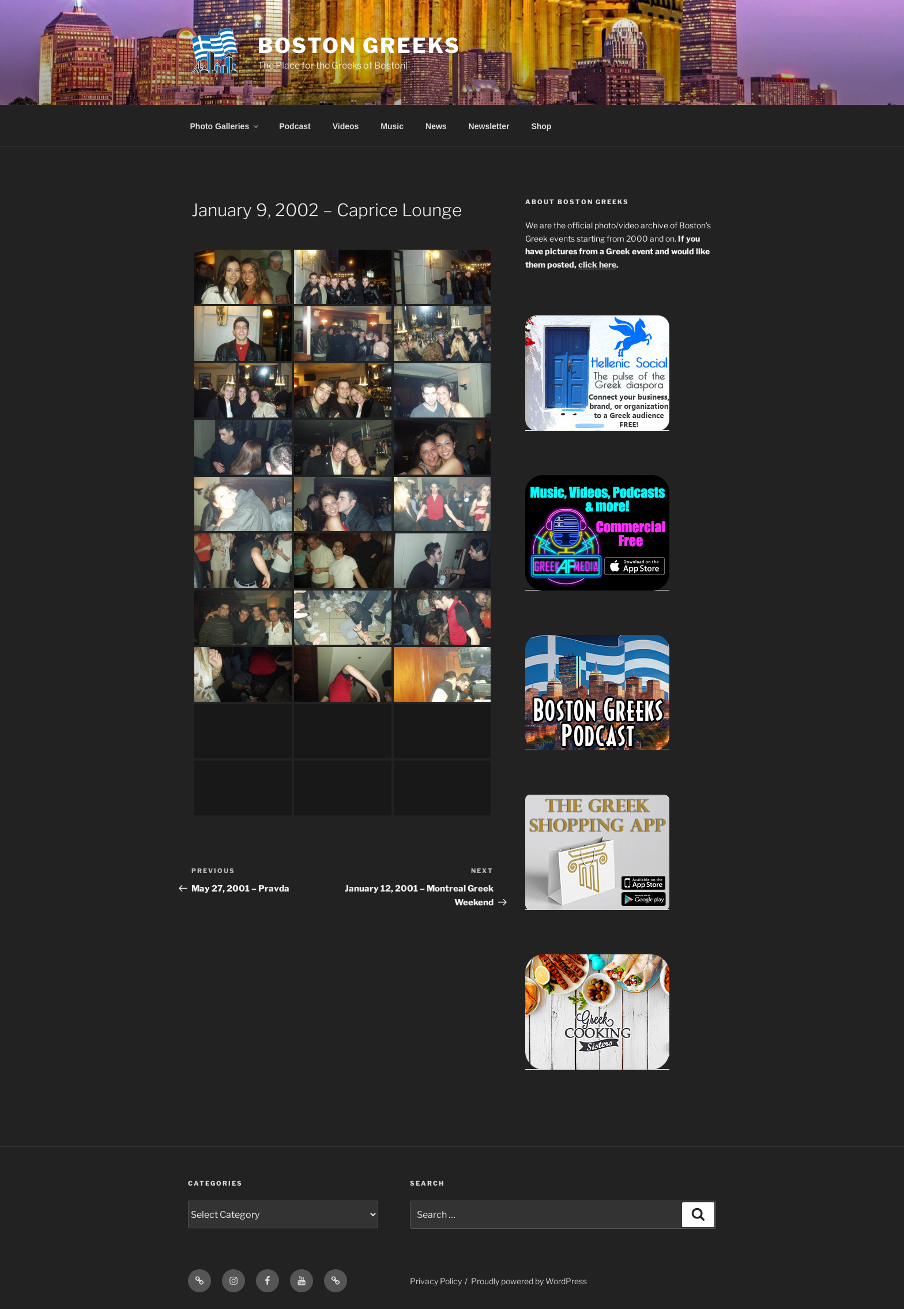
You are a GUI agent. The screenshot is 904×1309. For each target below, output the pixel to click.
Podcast (294, 126)
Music (392, 126)
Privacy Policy (436, 1281)
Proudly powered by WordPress (529, 1281)
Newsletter (489, 126)
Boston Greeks (359, 45)
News (436, 126)
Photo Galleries (225, 126)
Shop (541, 126)
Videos (346, 126)
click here (597, 264)
